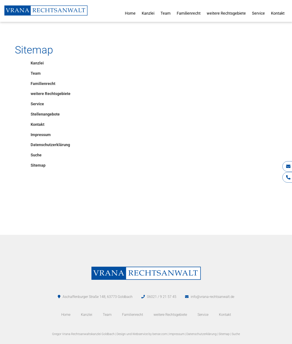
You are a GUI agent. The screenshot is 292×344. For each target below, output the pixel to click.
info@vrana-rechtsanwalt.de (212, 297)
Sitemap (224, 334)
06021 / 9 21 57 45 (161, 297)
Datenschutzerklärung (201, 334)
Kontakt (278, 13)
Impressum (176, 334)
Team (166, 13)
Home (130, 13)
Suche (236, 334)
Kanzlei (148, 13)
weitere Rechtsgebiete (226, 13)
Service (258, 13)
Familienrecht (189, 13)
